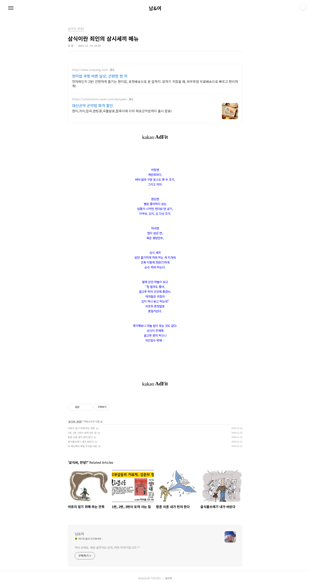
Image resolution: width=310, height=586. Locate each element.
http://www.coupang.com (90, 69)
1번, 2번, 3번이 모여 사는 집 (82, 432)
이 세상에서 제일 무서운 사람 (82, 446)
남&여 (155, 8)
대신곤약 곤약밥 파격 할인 (92, 105)
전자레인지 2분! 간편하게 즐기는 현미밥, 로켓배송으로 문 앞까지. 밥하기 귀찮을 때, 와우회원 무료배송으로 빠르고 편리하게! (155, 83)
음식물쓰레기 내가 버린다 (81, 441)
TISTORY (156, 578)
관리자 (168, 578)
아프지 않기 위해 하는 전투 (81, 428)
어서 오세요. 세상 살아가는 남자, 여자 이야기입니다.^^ (107, 547)
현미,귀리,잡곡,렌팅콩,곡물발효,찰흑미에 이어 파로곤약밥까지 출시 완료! (122, 110)
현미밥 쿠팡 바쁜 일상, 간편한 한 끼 (99, 76)
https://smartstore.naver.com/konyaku (99, 99)
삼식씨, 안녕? (75, 421)
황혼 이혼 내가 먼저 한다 (80, 437)
